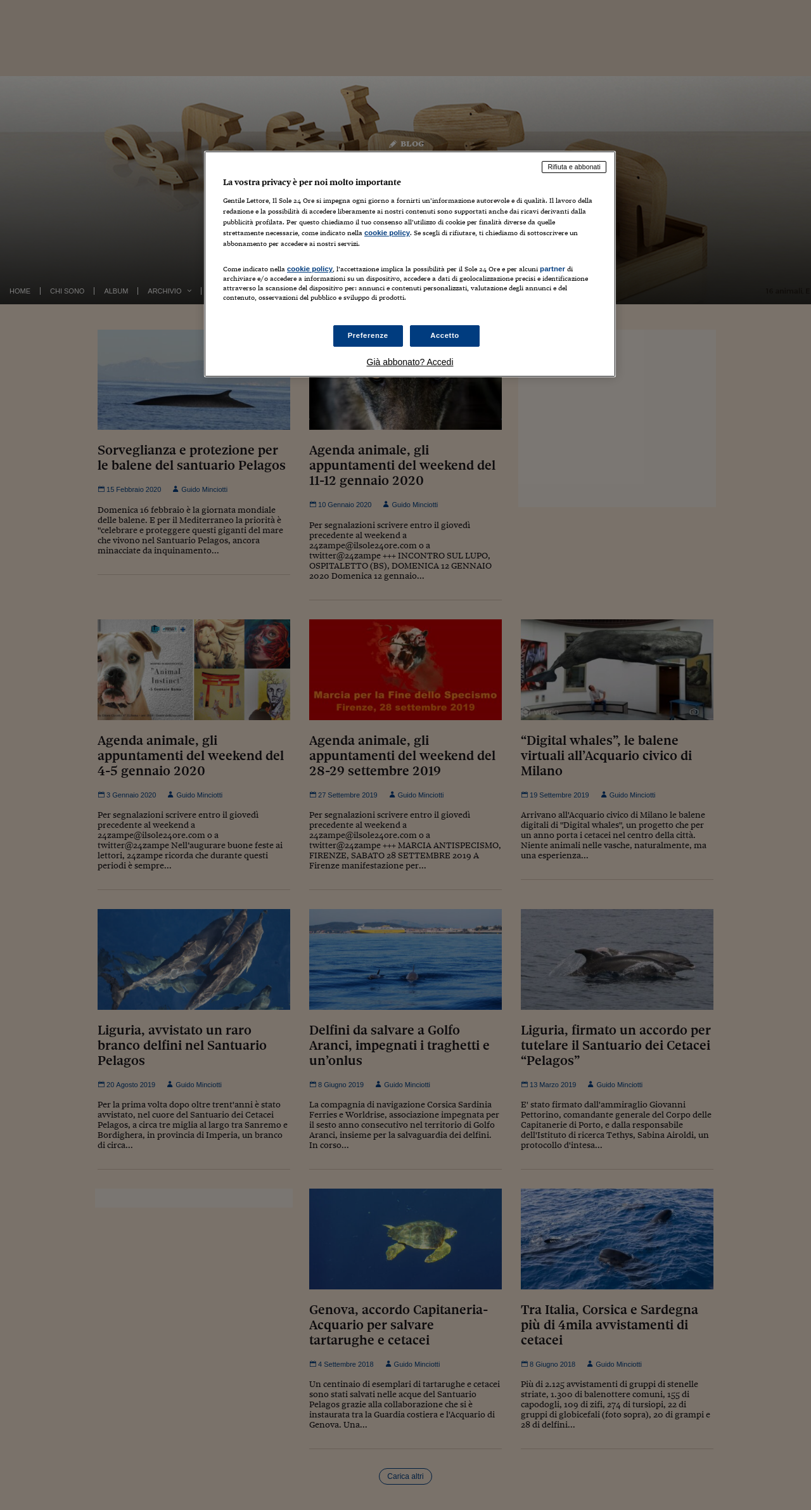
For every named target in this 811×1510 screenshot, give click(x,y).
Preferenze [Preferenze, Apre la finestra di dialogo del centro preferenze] (368, 335)
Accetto (444, 335)
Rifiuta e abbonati (574, 167)
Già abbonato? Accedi (410, 362)
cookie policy (387, 232)
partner (552, 269)
